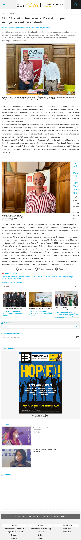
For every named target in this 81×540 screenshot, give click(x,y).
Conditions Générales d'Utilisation (54, 516)
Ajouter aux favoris (12, 273)
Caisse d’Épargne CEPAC (27, 277)
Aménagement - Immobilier (14, 529)
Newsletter (67, 532)
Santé (41, 538)
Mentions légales (34, 516)
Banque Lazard (11, 277)
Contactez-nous (20, 516)
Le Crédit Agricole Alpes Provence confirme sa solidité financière (40, 313)
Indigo (70, 277)
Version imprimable (44, 269)
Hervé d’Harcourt (62, 277)
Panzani (4, 278)
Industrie (14, 535)
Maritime (14, 538)
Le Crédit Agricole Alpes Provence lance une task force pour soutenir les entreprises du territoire (66, 314)
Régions (40, 535)
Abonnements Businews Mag (40, 529)
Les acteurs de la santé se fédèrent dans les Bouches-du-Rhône (14, 313)
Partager (60, 269)
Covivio (39, 277)
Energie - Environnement (14, 532)
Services (11, 14)
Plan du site (67, 529)
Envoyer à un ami (24, 269)
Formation (40, 532)
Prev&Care (12, 278)
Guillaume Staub (49, 277)
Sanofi (19, 278)
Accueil (4, 14)
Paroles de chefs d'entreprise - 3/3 (44, 449)
